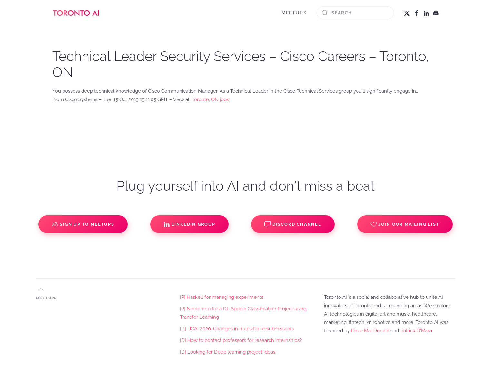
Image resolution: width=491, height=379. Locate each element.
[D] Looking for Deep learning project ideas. (228, 352)
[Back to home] (76, 13)
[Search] (355, 12)
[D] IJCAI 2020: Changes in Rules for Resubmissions (237, 329)
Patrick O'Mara (416, 331)
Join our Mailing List (404, 224)
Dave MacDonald (370, 331)
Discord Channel (292, 224)
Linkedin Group (189, 224)
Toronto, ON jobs (210, 99)
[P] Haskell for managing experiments (221, 297)
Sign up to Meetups (83, 224)
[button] (40, 289)
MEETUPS (294, 12)
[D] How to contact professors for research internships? (241, 340)
